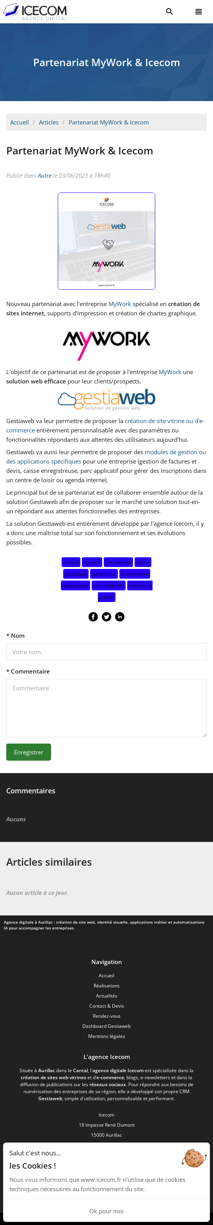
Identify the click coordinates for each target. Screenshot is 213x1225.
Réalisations (107, 985)
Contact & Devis (106, 1006)
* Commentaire (28, 671)
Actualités (106, 995)
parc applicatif (108, 585)
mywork (92, 562)
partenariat (104, 573)
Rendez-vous (107, 1016)
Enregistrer (28, 752)
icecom (71, 562)
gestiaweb (76, 573)
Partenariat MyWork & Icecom (109, 122)
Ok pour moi (106, 1211)
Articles (49, 122)
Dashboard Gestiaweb (106, 1026)
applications (75, 585)
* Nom (15, 635)
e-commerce (135, 573)
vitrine (143, 562)
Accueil (19, 122)
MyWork (119, 304)
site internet (118, 562)
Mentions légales (106, 1036)
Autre (44, 175)
